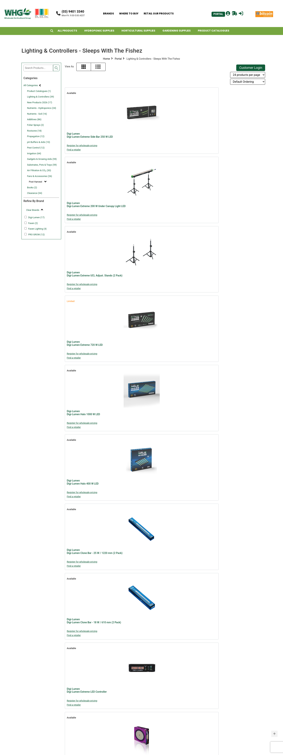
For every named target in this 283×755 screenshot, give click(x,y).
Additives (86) (34, 119)
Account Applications (117, 737)
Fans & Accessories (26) (39, 176)
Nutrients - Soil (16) (37, 113)
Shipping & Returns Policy (120, 715)
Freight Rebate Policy (117, 721)
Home (106, 58)
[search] (56, 68)
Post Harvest (36, 181)
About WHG (110, 688)
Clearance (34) (34, 193)
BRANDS (108, 13)
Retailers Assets (113, 731)
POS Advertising (113, 726)
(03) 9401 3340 (73, 11)
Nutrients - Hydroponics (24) (41, 108)
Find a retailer (74, 149)
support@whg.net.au (168, 708)
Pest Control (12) (36, 147)
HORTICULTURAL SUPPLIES (138, 30)
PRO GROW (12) (36, 234)
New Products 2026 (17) (39, 102)
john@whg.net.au (166, 728)
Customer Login (250, 68)
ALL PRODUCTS (67, 30)
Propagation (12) (35, 136)
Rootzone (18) (34, 130)
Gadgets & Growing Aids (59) (42, 159)
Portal (118, 58)
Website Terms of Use (117, 699)
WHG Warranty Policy (117, 704)
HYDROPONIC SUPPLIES (99, 30)
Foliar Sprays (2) (35, 125)
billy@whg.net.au (217, 692)
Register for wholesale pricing (82, 145)
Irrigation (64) (34, 153)
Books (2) (32, 187)
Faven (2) (33, 223)
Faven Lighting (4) (37, 228)
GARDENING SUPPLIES (176, 30)
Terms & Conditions (116, 694)
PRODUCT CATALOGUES (213, 30)
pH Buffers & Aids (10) (38, 142)
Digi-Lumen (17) (36, 217)
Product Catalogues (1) (39, 91)
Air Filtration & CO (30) (39, 170)
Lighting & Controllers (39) (40, 96)
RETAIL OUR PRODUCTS (159, 13)
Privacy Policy (112, 710)
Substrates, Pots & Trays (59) (42, 164)
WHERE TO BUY (128, 13)
